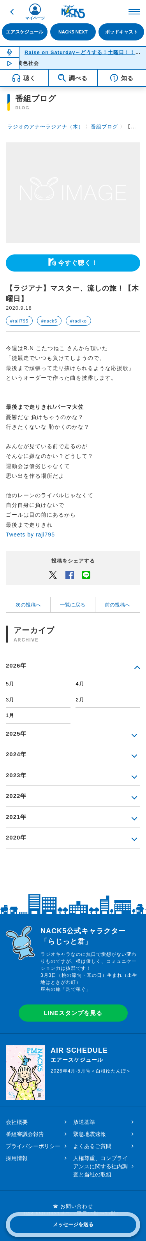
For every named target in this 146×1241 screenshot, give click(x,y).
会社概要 (17, 1122)
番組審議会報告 (25, 1134)
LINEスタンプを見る (73, 1013)
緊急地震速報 (89, 1134)
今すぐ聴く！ (78, 262)
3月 (10, 700)
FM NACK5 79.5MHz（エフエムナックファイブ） (73, 11)
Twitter (53, 574)
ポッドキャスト (121, 31)
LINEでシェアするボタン (86, 574)
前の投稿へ (117, 605)
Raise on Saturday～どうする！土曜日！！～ (83, 52)
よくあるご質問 (92, 1146)
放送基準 (84, 1122)
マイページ (35, 18)
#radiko (78, 321)
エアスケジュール (24, 31)
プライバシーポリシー (33, 1146)
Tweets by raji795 (30, 534)
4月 (80, 684)
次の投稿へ (28, 605)
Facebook (69, 574)
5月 (10, 684)
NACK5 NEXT (73, 31)
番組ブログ (104, 127)
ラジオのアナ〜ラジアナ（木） (45, 127)
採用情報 (17, 1158)
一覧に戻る (72, 605)
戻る (11, 11)
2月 (80, 700)
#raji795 (19, 321)
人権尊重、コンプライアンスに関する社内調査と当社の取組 (100, 1166)
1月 (10, 715)
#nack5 (49, 321)
